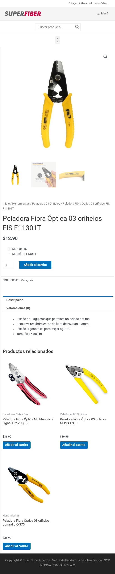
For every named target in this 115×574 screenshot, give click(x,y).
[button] (57, 40)
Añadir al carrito (35, 265)
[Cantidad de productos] (8, 265)
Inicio (6, 203)
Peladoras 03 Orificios (46, 203)
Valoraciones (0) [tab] (18, 308)
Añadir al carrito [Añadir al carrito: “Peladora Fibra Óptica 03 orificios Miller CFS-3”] (73, 445)
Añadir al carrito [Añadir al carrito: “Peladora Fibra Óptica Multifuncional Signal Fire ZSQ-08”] (16, 445)
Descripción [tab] (14, 300)
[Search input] (55, 27)
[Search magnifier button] (77, 27)
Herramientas (21, 203)
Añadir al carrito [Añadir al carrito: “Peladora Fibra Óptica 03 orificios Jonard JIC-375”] (16, 546)
